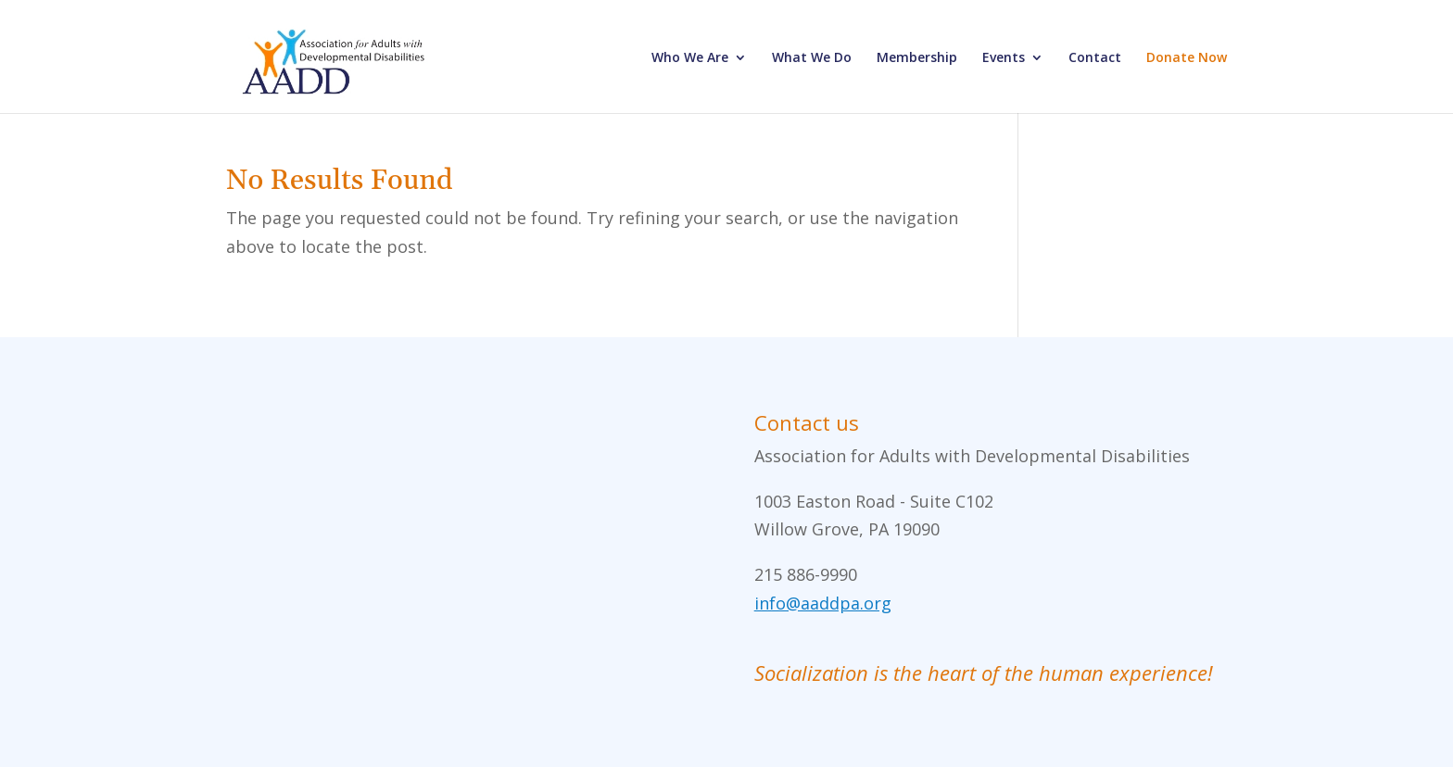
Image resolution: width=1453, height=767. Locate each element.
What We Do (812, 58)
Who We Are (689, 58)
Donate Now (1186, 58)
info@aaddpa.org (822, 603)
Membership (917, 58)
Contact (1094, 58)
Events (1003, 58)
